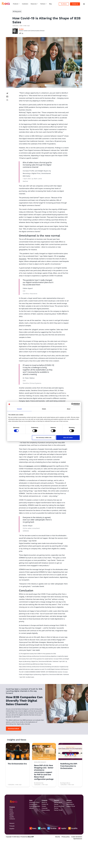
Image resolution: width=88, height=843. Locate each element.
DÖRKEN (44, 466)
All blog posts (17, 11)
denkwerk (29, 466)
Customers (25, 3)
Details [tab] (44, 409)
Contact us (75, 4)
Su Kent (21, 29)
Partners (43, 3)
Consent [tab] (19, 409)
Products (15, 3)
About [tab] (68, 409)
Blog (50, 3)
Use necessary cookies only (43, 437)
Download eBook (13, 729)
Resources (34, 3)
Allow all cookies (68, 437)
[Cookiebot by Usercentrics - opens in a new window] (72, 404)
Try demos (64, 4)
